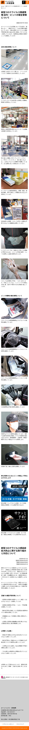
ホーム (2, 6)
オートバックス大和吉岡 (8, 2)
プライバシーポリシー (8, 724)
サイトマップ (20, 724)
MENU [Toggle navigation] (27, 2)
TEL (23, 2)
